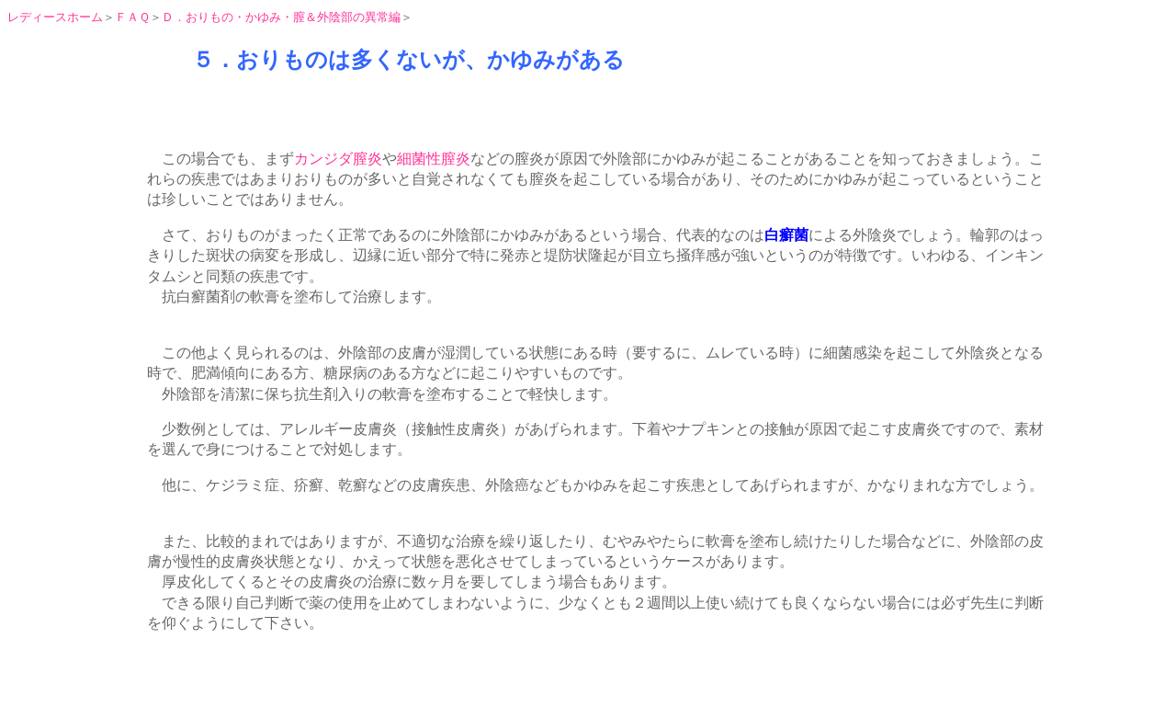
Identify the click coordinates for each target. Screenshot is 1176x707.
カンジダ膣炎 (338, 158)
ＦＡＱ (132, 17)
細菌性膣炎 (433, 158)
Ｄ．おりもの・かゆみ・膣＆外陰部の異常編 (281, 17)
